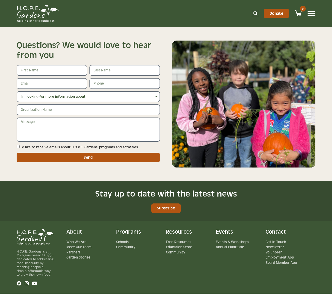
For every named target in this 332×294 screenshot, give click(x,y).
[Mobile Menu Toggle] (311, 13)
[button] (255, 13)
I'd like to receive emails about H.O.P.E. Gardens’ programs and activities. (80, 147)
